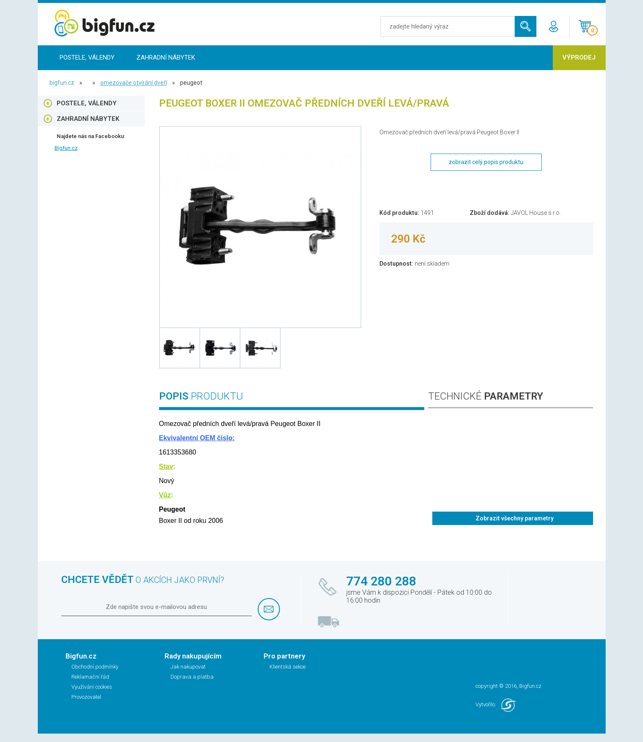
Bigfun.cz (66, 148)
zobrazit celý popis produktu (486, 162)
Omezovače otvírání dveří (133, 82)
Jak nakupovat (188, 667)
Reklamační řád (90, 677)
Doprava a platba (192, 677)
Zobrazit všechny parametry (515, 518)
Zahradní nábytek (165, 57)
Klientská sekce (287, 667)
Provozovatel (86, 697)
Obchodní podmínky (94, 667)
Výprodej (579, 57)
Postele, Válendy (87, 57)
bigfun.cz (62, 82)
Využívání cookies (91, 687)
